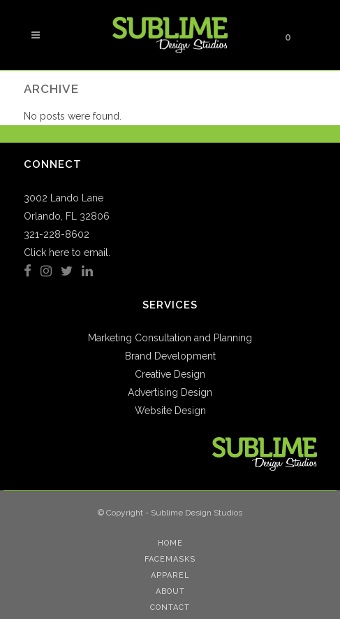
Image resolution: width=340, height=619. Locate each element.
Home (170, 543)
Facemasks (170, 559)
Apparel (170, 575)
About (170, 591)
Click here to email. (67, 252)
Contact (170, 607)
